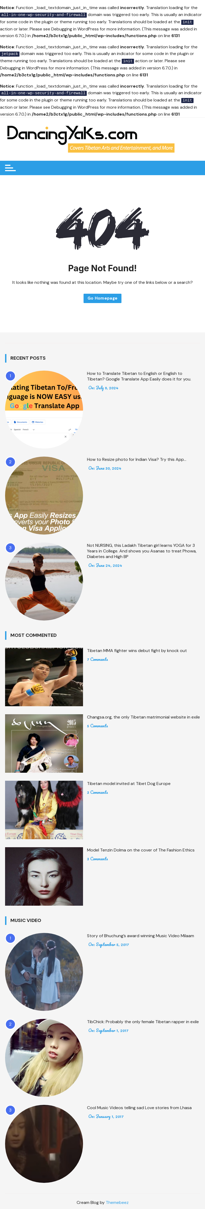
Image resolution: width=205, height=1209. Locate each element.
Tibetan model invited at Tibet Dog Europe (129, 781)
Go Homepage (103, 296)
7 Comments (97, 657)
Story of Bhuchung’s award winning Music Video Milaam (140, 933)
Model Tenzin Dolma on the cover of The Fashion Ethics (141, 848)
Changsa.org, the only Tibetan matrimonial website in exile (143, 715)
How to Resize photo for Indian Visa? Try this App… (136, 457)
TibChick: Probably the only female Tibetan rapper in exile (143, 1019)
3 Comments (97, 790)
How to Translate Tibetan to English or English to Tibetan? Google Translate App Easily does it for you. (139, 374)
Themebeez (117, 1200)
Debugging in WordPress (75, 28)
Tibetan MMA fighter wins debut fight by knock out (137, 648)
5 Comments (97, 723)
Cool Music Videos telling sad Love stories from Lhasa (139, 1105)
